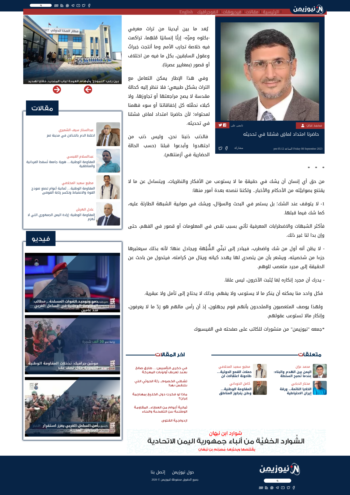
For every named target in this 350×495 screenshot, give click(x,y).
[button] (57, 89)
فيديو (40, 238)
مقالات (252, 11)
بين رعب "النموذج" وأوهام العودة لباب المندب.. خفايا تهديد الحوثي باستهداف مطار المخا (73, 83)
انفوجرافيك (207, 11)
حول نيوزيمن (183, 472)
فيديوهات (232, 11)
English (186, 11)
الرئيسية (271, 11)
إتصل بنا (158, 472)
